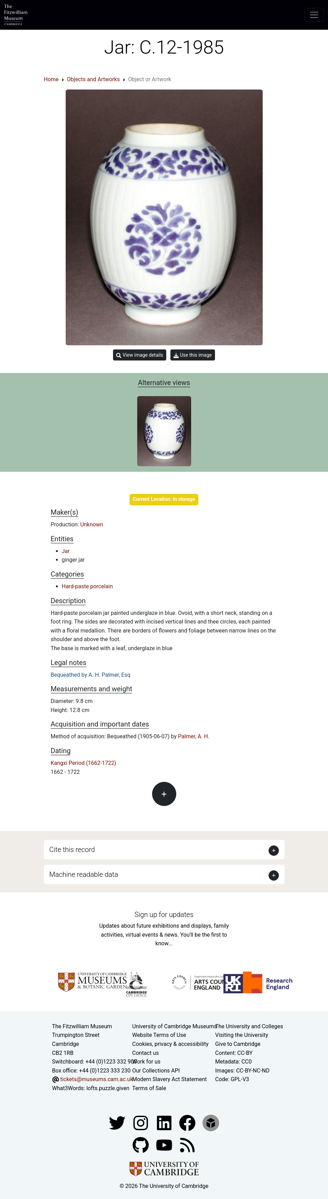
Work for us (146, 1061)
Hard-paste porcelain (87, 586)
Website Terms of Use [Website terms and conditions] (159, 1035)
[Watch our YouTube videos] (165, 1145)
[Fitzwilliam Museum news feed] (187, 1145)
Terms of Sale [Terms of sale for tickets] (149, 1088)
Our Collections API (156, 1070)
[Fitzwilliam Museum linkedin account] (188, 1123)
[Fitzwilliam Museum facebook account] (165, 1123)
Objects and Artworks (93, 79)
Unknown (91, 524)
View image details (139, 355)
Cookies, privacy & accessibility (170, 1044)
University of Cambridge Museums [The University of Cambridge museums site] (174, 1026)
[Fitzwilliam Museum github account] (141, 1145)
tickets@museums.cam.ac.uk (96, 1079)
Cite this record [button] (72, 849)
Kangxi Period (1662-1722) (83, 763)
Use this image (193, 355)
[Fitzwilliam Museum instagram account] (141, 1123)
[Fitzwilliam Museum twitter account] (118, 1123)
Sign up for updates (163, 914)
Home (51, 79)
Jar (66, 551)
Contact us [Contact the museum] (145, 1053)
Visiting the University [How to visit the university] (241, 1035)
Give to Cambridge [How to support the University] (238, 1044)
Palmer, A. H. (193, 736)
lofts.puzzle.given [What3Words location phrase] (107, 1088)
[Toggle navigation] (314, 15)
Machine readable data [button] (83, 874)
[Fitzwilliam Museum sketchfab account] (211, 1123)
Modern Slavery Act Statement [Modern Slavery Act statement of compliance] (169, 1079)
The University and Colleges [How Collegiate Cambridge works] (249, 1026)
